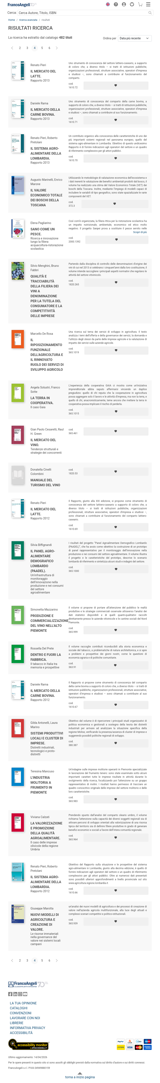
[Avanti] (57, 48)
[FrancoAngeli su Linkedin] (15, 995)
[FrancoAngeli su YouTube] (25, 995)
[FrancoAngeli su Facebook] (10, 995)
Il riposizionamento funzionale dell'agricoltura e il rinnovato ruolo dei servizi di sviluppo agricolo (47, 355)
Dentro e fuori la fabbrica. (46, 657)
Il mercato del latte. (43, 73)
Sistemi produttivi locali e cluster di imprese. (47, 738)
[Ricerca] (150, 13)
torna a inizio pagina (80, 1077)
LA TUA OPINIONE (23, 1003)
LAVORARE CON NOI (25, 1018)
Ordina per (109, 38)
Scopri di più (140, 232)
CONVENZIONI (20, 1013)
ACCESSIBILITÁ (21, 1033)
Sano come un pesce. (43, 231)
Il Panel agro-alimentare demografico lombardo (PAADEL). (43, 561)
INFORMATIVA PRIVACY (27, 1028)
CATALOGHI (18, 1008)
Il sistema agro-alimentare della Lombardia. (46, 153)
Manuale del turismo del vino (45, 482)
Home (11, 20)
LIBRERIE (16, 1023)
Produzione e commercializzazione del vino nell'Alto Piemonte (49, 623)
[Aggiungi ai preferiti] (116, 86)
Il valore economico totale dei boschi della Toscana (46, 197)
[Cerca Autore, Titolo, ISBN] (82, 13)
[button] (107, 4)
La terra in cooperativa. (42, 400)
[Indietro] (12, 48)
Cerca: (12, 13)
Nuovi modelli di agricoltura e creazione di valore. (45, 922)
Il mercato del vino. (43, 442)
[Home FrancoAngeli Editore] (22, 5)
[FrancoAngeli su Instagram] (20, 995)
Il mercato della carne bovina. (45, 112)
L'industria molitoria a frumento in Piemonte (41, 785)
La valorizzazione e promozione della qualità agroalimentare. (46, 830)
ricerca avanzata (28, 20)
